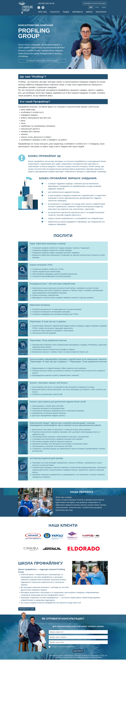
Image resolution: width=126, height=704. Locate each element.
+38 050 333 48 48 (46, 3)
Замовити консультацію (95, 3)
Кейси (89, 12)
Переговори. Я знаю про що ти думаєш (48, 321)
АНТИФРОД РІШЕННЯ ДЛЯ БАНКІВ (46, 458)
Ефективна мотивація (40, 305)
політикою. (98, 657)
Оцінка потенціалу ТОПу (41, 265)
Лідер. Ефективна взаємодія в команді (48, 243)
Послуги (55, 12)
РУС (97, 7)
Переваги (77, 12)
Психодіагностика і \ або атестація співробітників (52, 284)
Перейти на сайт (26, 609)
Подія (66, 12)
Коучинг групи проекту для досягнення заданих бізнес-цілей (58, 402)
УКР (91, 7)
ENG (104, 7)
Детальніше (23, 276)
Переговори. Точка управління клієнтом (48, 340)
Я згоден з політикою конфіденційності (64, 646)
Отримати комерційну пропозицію (42, 61)
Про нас (42, 12)
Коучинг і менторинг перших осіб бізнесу (49, 383)
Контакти (101, 12)
